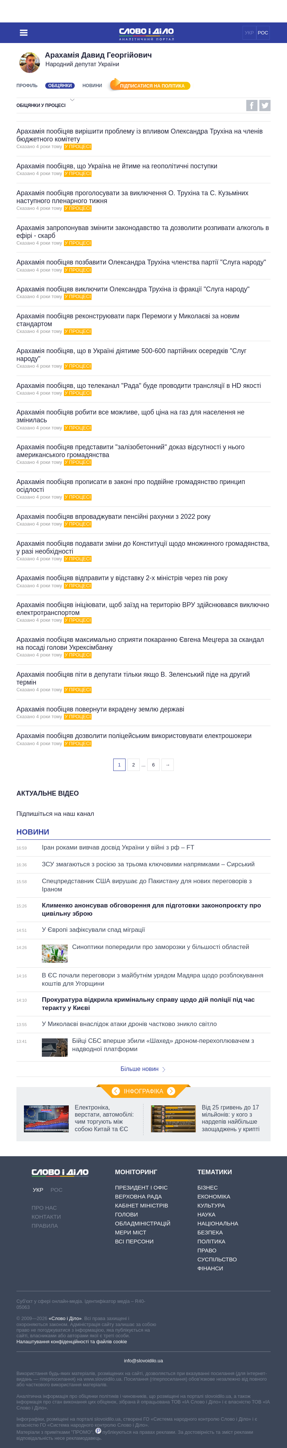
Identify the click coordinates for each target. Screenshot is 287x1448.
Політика (211, 1241)
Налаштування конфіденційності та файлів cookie (71, 1341)
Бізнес (207, 1187)
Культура (211, 1205)
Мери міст (130, 1232)
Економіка (213, 1196)
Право (206, 1250)
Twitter (265, 105)
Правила (45, 1225)
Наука (206, 1214)
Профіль (26, 85)
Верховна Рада (138, 1196)
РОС (263, 32)
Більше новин (142, 1069)
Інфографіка (143, 1091)
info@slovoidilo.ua (143, 1360)
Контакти (46, 1216)
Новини (92, 85)
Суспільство (217, 1259)
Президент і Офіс (141, 1187)
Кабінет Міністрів (141, 1205)
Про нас (44, 1207)
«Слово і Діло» (65, 1318)
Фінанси (210, 1268)
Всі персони (134, 1241)
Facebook (251, 105)
